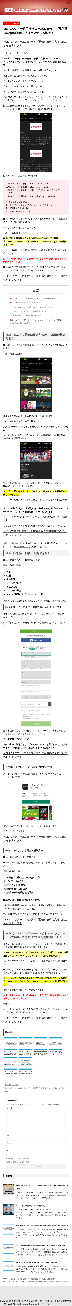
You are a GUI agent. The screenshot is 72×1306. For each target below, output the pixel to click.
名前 (8, 1135)
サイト (8, 1151)
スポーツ (8, 1085)
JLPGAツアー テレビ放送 (13, 1088)
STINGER (46, 1304)
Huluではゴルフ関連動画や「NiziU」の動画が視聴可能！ (34, 298)
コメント (9, 1108)
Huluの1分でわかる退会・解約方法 (28, 315)
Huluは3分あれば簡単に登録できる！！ (28, 302)
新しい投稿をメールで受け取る (18, 1162)
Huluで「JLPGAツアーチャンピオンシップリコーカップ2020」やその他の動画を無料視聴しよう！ (36, 321)
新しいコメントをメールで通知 (18, 1158)
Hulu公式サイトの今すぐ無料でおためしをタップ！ (33, 307)
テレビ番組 (15, 1085)
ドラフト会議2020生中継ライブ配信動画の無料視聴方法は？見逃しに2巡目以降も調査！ (41, 1245)
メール (9, 1143)
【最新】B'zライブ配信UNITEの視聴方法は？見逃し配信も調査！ (32, 1279)
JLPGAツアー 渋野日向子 (31, 1088)
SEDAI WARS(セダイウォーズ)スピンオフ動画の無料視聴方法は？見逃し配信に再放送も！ (42, 1226)
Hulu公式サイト (21, 547)
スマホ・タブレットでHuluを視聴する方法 (30, 311)
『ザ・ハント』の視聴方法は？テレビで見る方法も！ (31, 1206)
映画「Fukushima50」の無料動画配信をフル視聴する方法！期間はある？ (37, 1262)
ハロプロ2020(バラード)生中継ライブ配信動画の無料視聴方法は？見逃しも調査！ (38, 1282)
